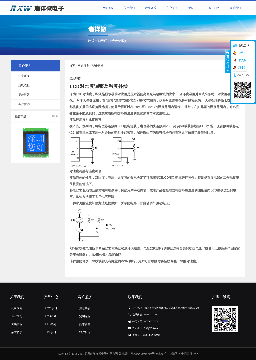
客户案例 (171, 7)
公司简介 (16, 308)
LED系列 (50, 324)
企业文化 (16, 316)
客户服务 (214, 7)
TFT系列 (50, 332)
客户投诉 (24, 104)
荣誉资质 (16, 332)
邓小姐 (242, 67)
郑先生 (242, 52)
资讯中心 (193, 7)
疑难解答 (24, 94)
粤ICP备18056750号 (143, 353)
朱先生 (242, 60)
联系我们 (235, 7)
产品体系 (150, 7)
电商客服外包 (189, 353)
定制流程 (24, 85)
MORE (55, 116)
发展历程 (16, 324)
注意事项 (24, 75)
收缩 (227, 61)
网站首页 (108, 7)
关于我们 (129, 7)
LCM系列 (51, 308)
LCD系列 (50, 316)
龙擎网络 (174, 353)
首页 (72, 65)
